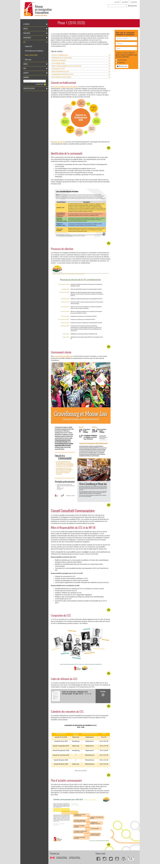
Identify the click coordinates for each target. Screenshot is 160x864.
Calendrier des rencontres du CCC (62, 74)
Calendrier (134, 2)
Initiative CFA (28, 46)
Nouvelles (125, 2)
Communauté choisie (58, 63)
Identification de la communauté (61, 58)
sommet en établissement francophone (65, 86)
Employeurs (120, 62)
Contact (26, 73)
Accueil (117, 2)
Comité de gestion (28, 88)
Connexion (39, 84)
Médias (25, 64)
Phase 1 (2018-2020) (31, 55)
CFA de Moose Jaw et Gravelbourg (34, 51)
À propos (26, 24)
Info (24, 68)
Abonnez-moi (122, 66)
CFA (24, 42)
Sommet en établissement (59, 55)
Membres (26, 77)
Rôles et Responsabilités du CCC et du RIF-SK (66, 66)
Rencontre (26, 33)
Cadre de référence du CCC (60, 71)
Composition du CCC (58, 69)
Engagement (27, 38)
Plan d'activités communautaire (61, 77)
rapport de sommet (59, 142)
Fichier (103, 694)
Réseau (25, 29)
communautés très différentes (63, 356)
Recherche (132, 6)
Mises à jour (28, 59)
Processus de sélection (58, 60)
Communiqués (121, 60)
